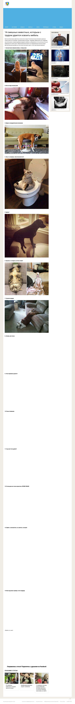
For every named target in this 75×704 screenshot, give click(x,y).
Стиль (54, 27)
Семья (22, 27)
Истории (14, 27)
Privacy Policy (62, 701)
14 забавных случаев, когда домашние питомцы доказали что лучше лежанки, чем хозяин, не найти (41, 688)
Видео (61, 27)
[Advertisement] (37, 17)
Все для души (5, 701)
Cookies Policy (69, 701)
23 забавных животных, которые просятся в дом (11, 687)
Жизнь (30, 27)
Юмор (6, 27)
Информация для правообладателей (51, 701)
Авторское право (39, 701)
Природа (45, 27)
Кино (38, 27)
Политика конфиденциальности (28, 701)
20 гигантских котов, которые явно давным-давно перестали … (59, 47)
